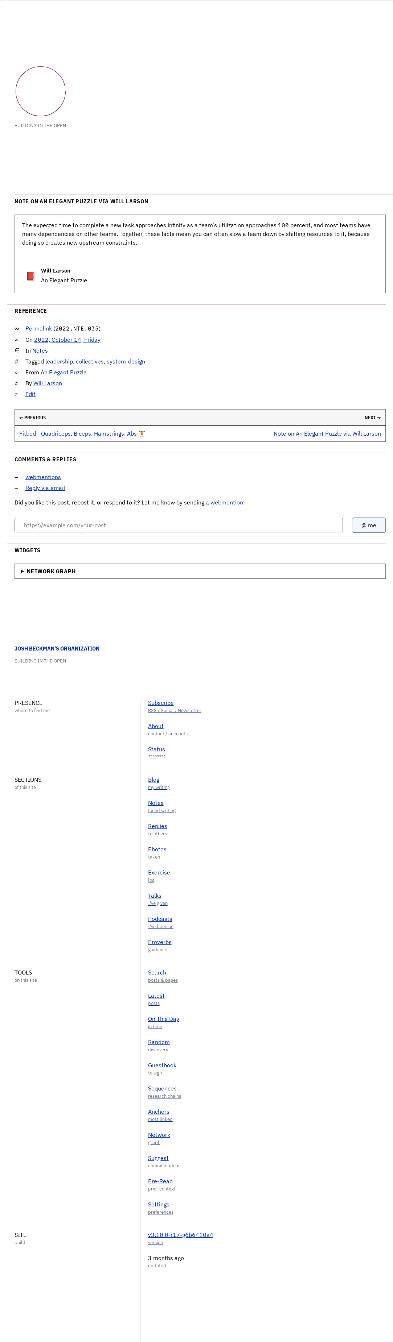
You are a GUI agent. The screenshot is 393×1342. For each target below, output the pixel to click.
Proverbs (160, 942)
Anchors (158, 1111)
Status (156, 749)
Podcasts (160, 918)
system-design (126, 361)
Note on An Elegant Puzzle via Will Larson (327, 433)
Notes (40, 350)
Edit (30, 394)
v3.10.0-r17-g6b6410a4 (180, 1234)
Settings (158, 1204)
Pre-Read (160, 1181)
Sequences (162, 1088)
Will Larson (47, 383)
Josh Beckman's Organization (57, 648)
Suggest (158, 1158)
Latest (156, 995)
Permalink (38, 328)
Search (157, 972)
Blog (153, 779)
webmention (226, 502)
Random (159, 1042)
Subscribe (161, 702)
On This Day (163, 1018)
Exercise (159, 872)
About (156, 726)
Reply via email (45, 487)
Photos (157, 849)
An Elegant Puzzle (64, 372)
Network (159, 1134)
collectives (90, 361)
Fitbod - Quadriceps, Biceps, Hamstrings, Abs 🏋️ (82, 433)
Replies (157, 826)
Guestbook (162, 1065)
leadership (59, 361)
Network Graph (51, 571)
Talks (154, 895)
